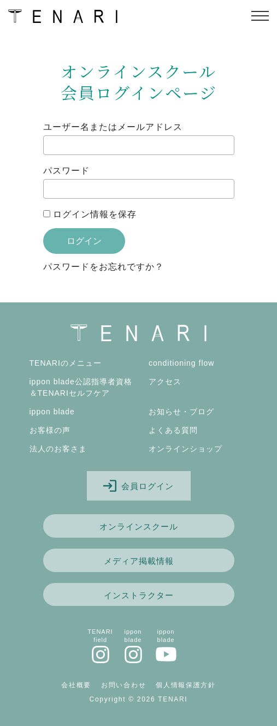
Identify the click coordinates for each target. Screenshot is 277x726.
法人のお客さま (58, 448)
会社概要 (76, 685)
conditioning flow (182, 363)
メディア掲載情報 (139, 561)
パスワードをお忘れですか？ (103, 266)
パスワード (66, 170)
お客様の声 (50, 430)
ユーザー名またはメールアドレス (112, 127)
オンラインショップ (185, 448)
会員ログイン (138, 485)
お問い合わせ (123, 685)
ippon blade (52, 411)
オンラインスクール (138, 526)
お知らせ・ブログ (181, 411)
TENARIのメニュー (66, 363)
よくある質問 (173, 430)
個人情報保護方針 (186, 685)
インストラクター (139, 595)
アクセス (165, 381)
